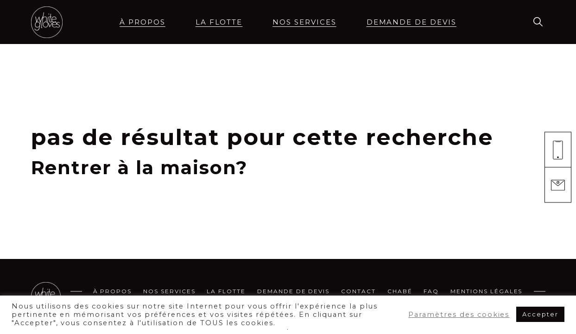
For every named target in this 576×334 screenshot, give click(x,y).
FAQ (431, 291)
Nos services (304, 22)
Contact (358, 291)
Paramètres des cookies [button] (458, 314)
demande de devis (411, 22)
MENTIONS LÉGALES (486, 291)
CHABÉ (399, 291)
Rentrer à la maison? (139, 167)
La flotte (219, 22)
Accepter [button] (540, 314)
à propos (142, 22)
